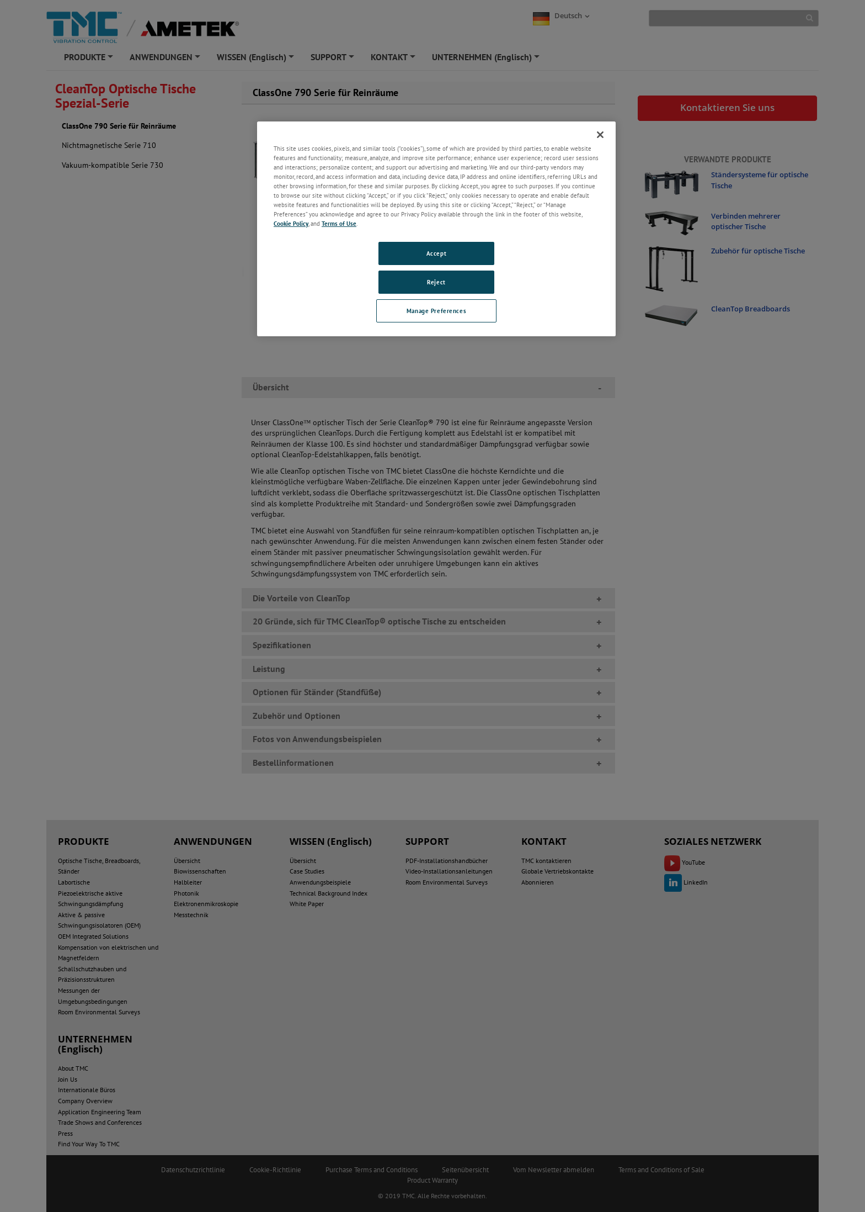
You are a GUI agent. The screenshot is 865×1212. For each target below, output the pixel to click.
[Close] (600, 135)
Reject (436, 282)
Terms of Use (339, 223)
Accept (436, 253)
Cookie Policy (291, 223)
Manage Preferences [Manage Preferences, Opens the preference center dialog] (436, 310)
